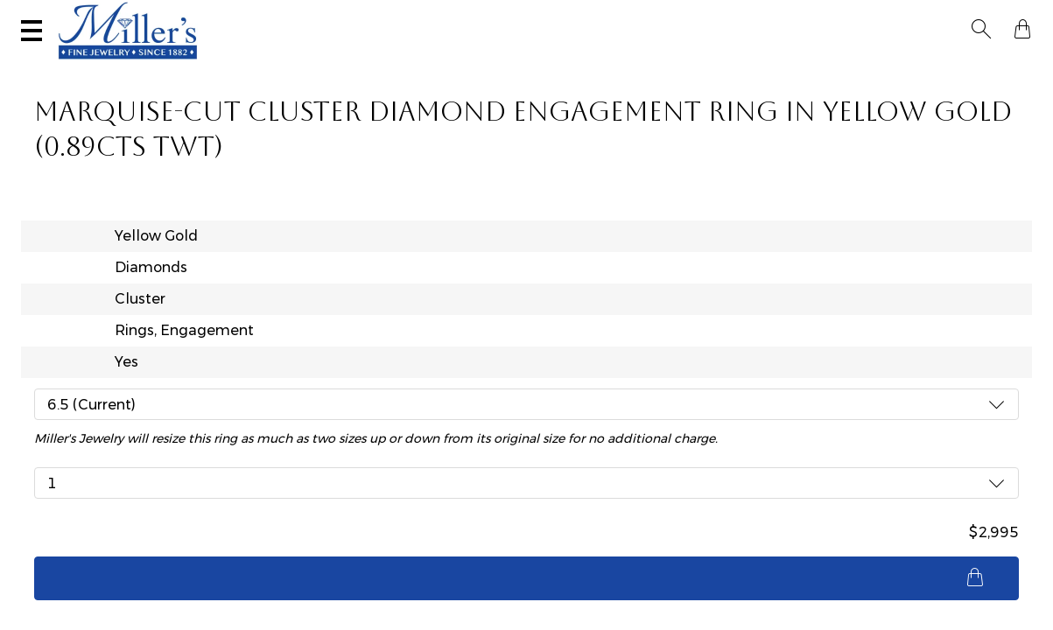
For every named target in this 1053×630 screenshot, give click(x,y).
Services (547, 15)
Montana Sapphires (386, 66)
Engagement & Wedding (559, 66)
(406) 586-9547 (102, 15)
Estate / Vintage (720, 66)
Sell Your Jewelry (406, 15)
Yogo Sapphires (242, 66)
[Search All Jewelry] (856, 16)
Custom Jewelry (959, 66)
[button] (986, 15)
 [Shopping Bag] (1017, 15)
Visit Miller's (247, 15)
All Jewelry (840, 66)
